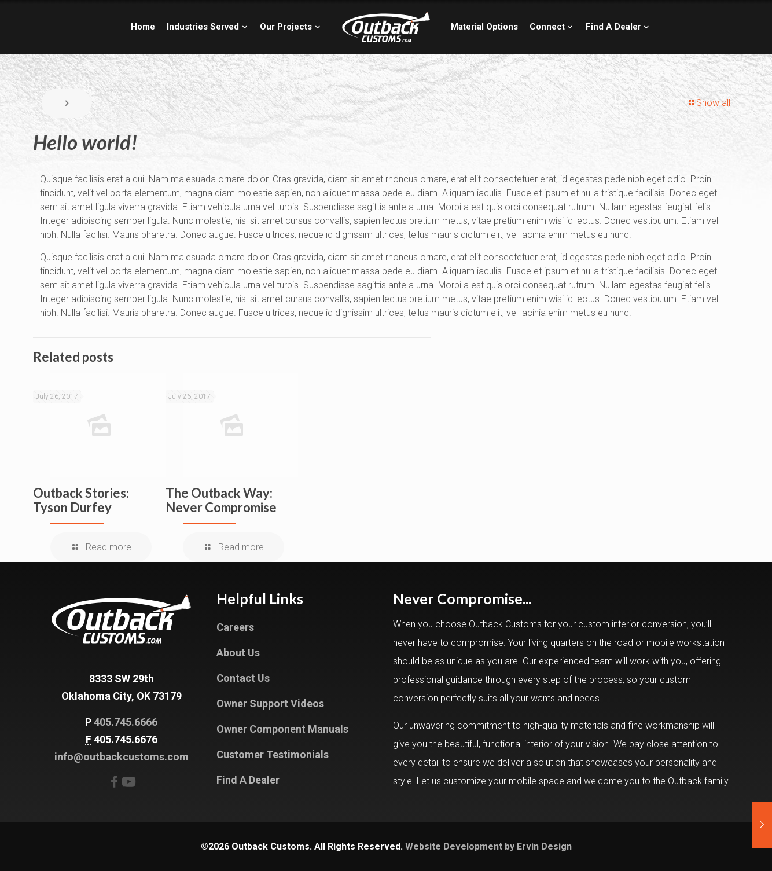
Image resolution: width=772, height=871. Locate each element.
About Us (238, 652)
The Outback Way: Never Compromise (221, 500)
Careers (235, 627)
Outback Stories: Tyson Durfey (81, 500)
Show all (708, 102)
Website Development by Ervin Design (488, 846)
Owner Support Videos (270, 703)
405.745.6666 (125, 722)
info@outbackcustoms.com (121, 757)
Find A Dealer (248, 780)
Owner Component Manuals (282, 729)
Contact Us (243, 678)
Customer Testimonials (272, 754)
